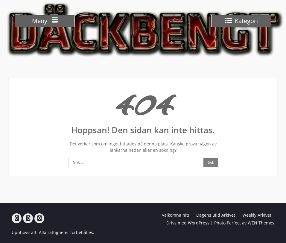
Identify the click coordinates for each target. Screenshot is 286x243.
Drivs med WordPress (187, 223)
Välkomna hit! (175, 215)
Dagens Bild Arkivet (215, 215)
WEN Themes (261, 223)
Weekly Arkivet (256, 215)
